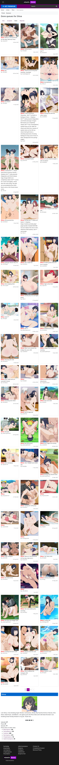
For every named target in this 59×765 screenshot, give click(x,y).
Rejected (22, 20)
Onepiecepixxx (7, 737)
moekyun (21, 750)
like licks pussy (28, 443)
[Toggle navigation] (3, 2)
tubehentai (21, 752)
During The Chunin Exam (50, 474)
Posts (3, 13)
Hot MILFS (7, 101)
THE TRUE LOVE (48, 556)
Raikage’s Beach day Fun (11, 262)
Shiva (2, 37)
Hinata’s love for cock (30, 651)
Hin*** (26, 328)
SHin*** (7, 317)
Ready (6, 682)
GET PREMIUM (8, 6)
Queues (8, 13)
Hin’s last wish (48, 400)
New (3, 20)
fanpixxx (20, 748)
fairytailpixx (6, 754)
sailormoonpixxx (23, 746)
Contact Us (36, 746)
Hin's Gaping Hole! (10, 284)
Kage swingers (9, 556)
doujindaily (6, 748)
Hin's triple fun (28, 262)
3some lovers (28, 49)
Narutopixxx (6, 735)
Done (16, 20)
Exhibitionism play (49, 328)
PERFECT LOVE (48, 671)
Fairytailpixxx (7, 731)
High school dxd (48, 284)
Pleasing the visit (9, 359)
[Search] (56, 6)
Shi (5, 70)
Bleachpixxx (6, 729)
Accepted (9, 20)
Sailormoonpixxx (8, 739)
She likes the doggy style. (11, 620)
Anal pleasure (47, 82)
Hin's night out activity (50, 443)
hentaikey (6, 746)
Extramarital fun (9, 220)
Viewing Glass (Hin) (49, 577)
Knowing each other (10, 400)
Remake (7, 431)
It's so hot (46, 525)
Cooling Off (47, 620)
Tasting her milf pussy (30, 505)
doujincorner (22, 754)
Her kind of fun (9, 577)
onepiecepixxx (7, 752)
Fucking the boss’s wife (11, 651)
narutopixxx (6, 750)
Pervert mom (47, 651)
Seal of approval (29, 412)
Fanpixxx (6, 733)
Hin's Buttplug (8, 463)
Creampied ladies (29, 159)
